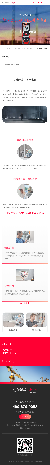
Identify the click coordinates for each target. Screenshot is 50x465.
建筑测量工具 (19, 49)
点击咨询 (25, 416)
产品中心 (8, 49)
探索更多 (8, 361)
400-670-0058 (25, 406)
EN (41, 3)
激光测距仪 (30, 49)
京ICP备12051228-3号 (37, 461)
